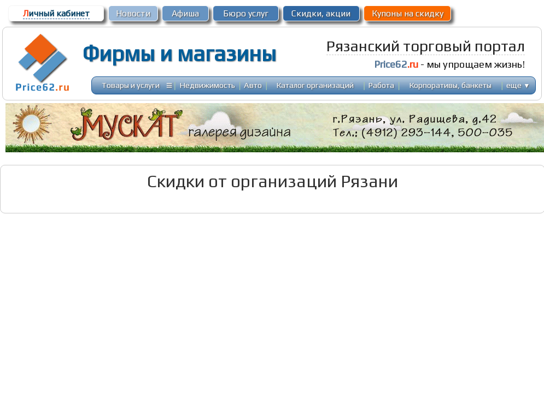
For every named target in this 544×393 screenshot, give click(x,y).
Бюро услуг (245, 13)
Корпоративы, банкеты (451, 85)
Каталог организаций (315, 85)
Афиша (185, 13)
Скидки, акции (320, 13)
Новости (133, 13)
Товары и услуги (131, 85)
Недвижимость (207, 85)
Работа (381, 85)
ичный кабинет (56, 13)
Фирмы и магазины (179, 53)
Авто (253, 85)
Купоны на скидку (407, 13)
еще (518, 85)
